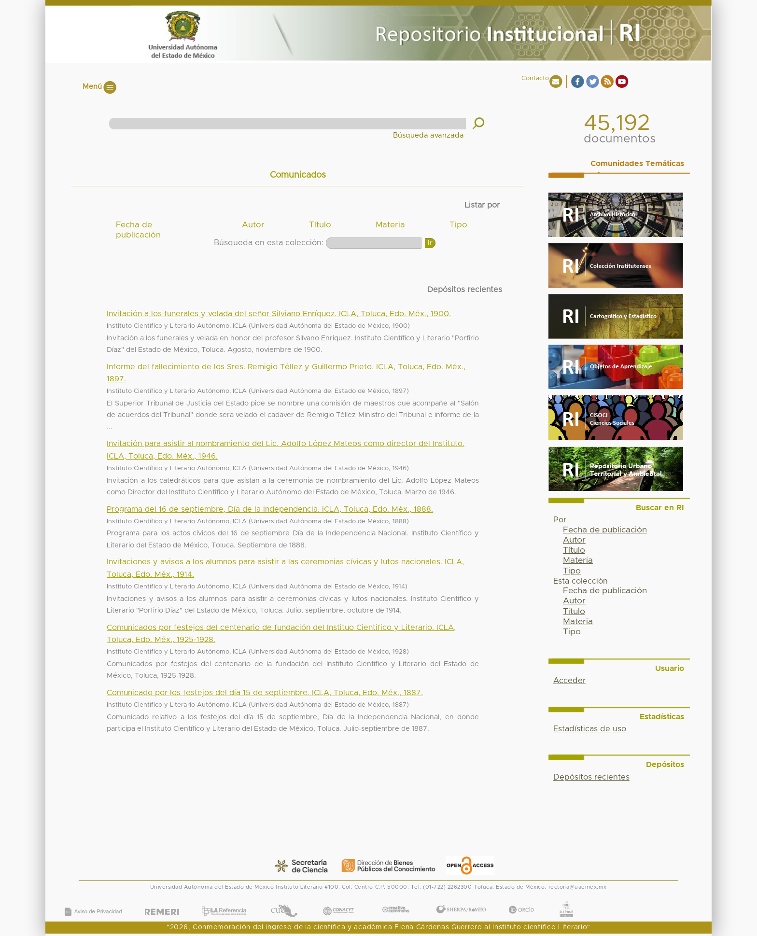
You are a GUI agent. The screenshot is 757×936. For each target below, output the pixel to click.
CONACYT (338, 901)
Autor (253, 225)
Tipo (458, 225)
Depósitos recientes (591, 777)
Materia (390, 225)
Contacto (535, 78)
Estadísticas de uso (589, 729)
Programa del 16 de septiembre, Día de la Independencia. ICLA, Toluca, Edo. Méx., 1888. (270, 509)
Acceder (569, 681)
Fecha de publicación (138, 230)
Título (320, 225)
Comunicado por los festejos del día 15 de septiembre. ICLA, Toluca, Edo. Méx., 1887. (265, 693)
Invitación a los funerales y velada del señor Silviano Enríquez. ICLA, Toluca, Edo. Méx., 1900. (279, 314)
